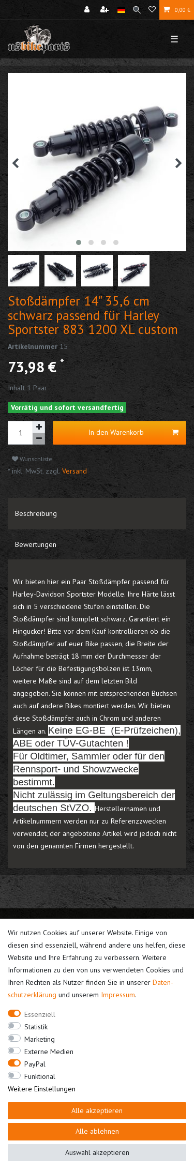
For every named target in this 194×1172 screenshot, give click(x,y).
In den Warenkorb (133, 432)
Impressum (118, 994)
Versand (73, 471)
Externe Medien (48, 1051)
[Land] (121, 10)
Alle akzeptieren (97, 1110)
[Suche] (137, 10)
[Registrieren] (105, 10)
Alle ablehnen (97, 1131)
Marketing (39, 1039)
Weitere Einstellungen (42, 1088)
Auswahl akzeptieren (97, 1152)
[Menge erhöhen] (39, 427)
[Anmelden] (88, 10)
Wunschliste (32, 459)
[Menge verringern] (39, 439)
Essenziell (39, 1014)
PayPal (35, 1064)
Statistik (36, 1026)
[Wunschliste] (152, 10)
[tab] (97, 513)
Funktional (39, 1076)
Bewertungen (35, 544)
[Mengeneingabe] (20, 433)
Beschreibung (36, 513)
